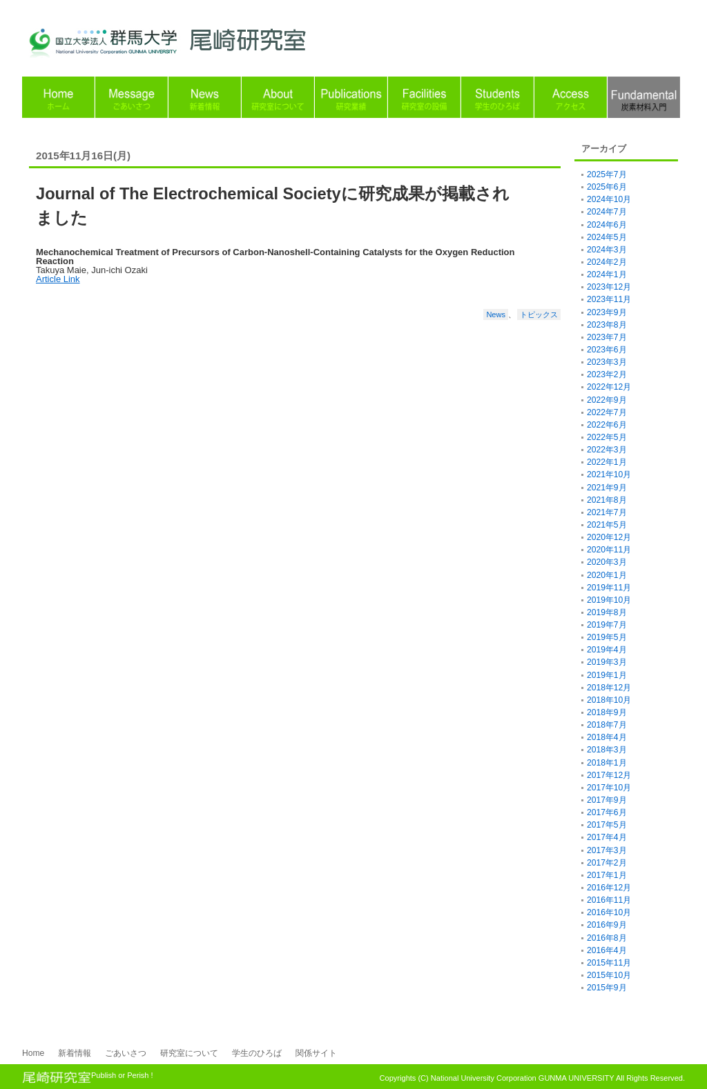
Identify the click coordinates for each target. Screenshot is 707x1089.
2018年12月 (609, 687)
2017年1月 (607, 875)
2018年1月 (607, 763)
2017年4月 (607, 837)
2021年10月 (609, 474)
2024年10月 (609, 199)
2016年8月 (607, 938)
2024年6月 (607, 225)
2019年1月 (607, 675)
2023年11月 (609, 299)
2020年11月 (609, 550)
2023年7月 (607, 337)
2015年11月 (609, 963)
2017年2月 (607, 863)
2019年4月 (607, 650)
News (495, 314)
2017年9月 (607, 800)
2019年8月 (607, 612)
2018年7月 (607, 725)
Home (33, 1053)
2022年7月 (607, 412)
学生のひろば (257, 1053)
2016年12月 (609, 887)
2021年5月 (607, 525)
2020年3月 (607, 562)
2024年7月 (607, 212)
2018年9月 (607, 712)
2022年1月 (607, 462)
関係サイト (316, 1053)
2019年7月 (607, 625)
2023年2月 (607, 374)
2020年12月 (609, 537)
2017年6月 (607, 812)
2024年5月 (607, 237)
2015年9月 (607, 987)
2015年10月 (609, 975)
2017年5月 (607, 825)
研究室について (189, 1053)
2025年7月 (607, 174)
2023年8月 (607, 325)
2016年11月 (609, 900)
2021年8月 (607, 500)
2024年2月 (607, 262)
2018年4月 (607, 737)
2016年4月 (607, 950)
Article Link (58, 279)
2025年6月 (607, 187)
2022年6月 (607, 425)
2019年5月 (607, 637)
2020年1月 (607, 575)
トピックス (539, 314)
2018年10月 (609, 700)
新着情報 (74, 1053)
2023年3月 (607, 362)
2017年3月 (607, 850)
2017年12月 (609, 775)
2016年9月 (607, 925)
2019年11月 (609, 587)
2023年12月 (609, 287)
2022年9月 (607, 400)
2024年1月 (607, 274)
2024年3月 (607, 249)
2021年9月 (607, 487)
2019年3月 (607, 662)
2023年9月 (607, 312)
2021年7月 (607, 512)
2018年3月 (607, 750)
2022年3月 (607, 449)
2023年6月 (607, 349)
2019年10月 (609, 600)
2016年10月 (609, 912)
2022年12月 (609, 387)
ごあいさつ (125, 1053)
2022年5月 (607, 437)
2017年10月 (609, 787)
